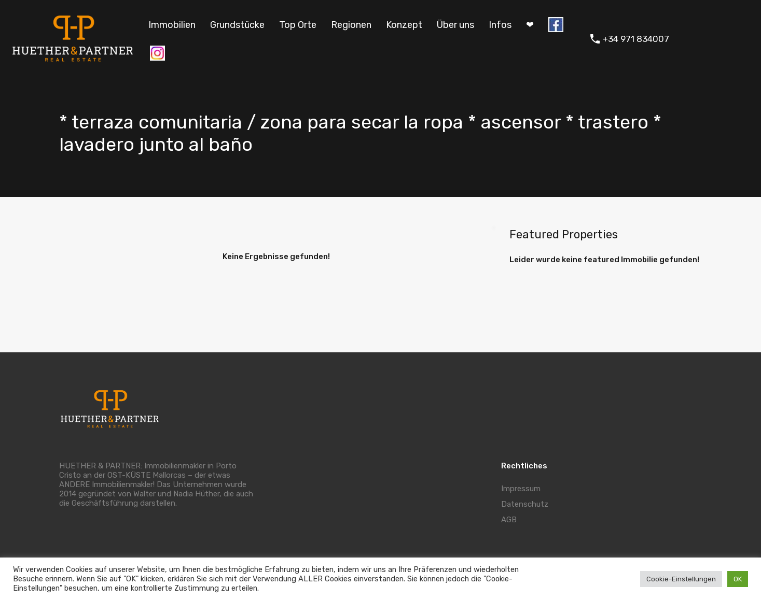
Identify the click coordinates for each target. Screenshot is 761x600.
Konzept (404, 25)
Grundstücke (237, 25)
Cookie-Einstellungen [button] (681, 579)
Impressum (521, 488)
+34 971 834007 (635, 39)
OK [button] (738, 579)
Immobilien (172, 25)
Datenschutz (524, 504)
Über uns (455, 25)
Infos (500, 25)
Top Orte (297, 25)
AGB (509, 519)
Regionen (351, 25)
